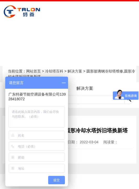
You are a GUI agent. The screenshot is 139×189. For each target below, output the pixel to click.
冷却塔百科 (54, 71)
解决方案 (75, 71)
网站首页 (33, 71)
